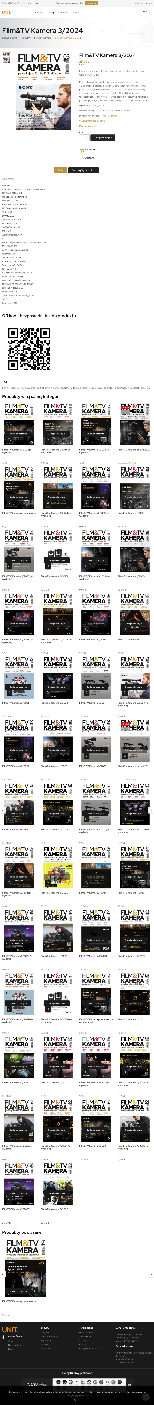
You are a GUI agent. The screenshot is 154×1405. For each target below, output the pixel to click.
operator (108, 387)
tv (8, 387)
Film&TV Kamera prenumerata (11, 514)
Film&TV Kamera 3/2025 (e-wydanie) (18, 955)
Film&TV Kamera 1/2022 (92, 1142)
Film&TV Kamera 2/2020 (16, 1079)
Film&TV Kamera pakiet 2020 (134, 449)
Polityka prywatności (50, 1331)
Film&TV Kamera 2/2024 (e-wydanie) (57, 514)
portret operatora (62, 387)
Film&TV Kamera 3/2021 (15, 701)
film (4, 387)
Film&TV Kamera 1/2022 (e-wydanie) (17, 451)
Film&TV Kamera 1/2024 (131, 512)
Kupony (82, 1339)
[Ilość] (82, 137)
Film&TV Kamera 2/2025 (54, 575)
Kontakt (11, 1344)
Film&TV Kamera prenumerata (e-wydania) (94, 1018)
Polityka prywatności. (77, 1395)
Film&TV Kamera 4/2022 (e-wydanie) (134, 1081)
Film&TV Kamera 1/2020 (131, 575)
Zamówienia (85, 1331)
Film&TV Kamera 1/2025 (54, 953)
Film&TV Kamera (109, 115)
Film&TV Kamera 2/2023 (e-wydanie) (18, 640)
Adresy (82, 1335)
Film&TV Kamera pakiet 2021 (134, 764)
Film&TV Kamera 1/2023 (54, 764)
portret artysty (44, 387)
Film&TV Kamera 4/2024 (55, 1079)
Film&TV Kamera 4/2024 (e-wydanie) (95, 1081)
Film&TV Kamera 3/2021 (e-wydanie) (17, 1018)
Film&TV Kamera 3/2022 (54, 701)
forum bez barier (81, 387)
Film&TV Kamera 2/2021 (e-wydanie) (17, 892)
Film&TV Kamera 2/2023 (93, 638)
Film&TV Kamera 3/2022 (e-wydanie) (133, 829)
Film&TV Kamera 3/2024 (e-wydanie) (134, 703)
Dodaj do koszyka (103, 137)
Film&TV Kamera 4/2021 (131, 1016)
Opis (60, 170)
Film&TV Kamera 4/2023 (16, 827)
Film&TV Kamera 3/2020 (54, 890)
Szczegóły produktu (84, 170)
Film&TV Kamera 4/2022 (55, 827)
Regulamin (46, 1335)
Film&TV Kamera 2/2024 (93, 890)
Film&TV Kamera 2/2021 (131, 638)
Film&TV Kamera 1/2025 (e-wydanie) (17, 1144)
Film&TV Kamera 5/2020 (54, 1205)
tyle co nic (97, 387)
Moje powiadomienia (89, 1343)
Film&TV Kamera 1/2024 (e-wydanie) (56, 451)
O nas (11, 1336)
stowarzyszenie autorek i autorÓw (132, 387)
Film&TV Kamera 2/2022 (16, 764)
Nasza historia (14, 1340)
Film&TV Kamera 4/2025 (132, 953)
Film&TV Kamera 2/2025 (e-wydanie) (56, 1018)
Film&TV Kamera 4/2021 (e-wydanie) (56, 1144)
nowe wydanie (27, 387)
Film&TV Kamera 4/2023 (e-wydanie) (134, 1144)
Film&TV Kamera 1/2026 (131, 890)
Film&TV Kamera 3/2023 (93, 764)
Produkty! (91, 3)
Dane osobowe (86, 1327)
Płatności (45, 1339)
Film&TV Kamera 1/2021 (92, 701)
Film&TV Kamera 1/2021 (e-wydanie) (94, 829)
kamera (15, 387)
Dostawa (45, 1327)
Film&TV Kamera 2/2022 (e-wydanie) (95, 514)
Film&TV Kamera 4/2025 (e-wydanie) (57, 640)
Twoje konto (86, 1323)
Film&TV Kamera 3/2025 (16, 1205)
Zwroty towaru (47, 1343)
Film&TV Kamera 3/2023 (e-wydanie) (18, 577)
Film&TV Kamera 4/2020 (93, 953)
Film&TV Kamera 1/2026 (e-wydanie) (94, 451)
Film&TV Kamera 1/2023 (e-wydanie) (94, 577)
